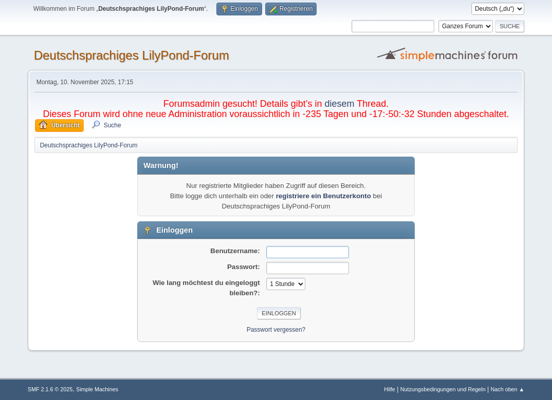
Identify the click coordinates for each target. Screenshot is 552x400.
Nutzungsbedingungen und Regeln (443, 389)
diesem (340, 104)
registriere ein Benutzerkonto (323, 196)
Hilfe (389, 389)
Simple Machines (97, 389)
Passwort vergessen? (276, 329)
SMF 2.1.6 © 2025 (50, 389)
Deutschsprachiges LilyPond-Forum (131, 55)
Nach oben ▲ (507, 389)
